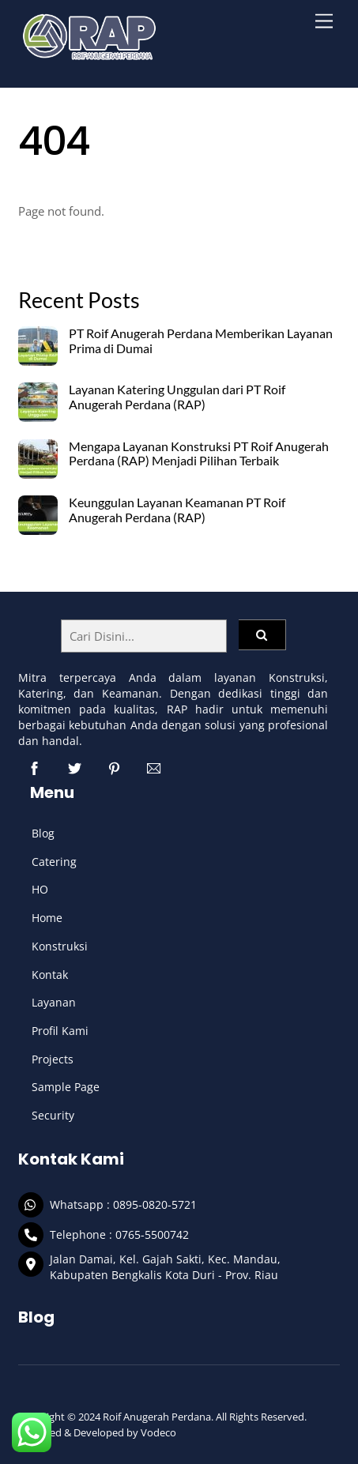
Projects (52, 1059)
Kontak (50, 974)
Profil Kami (60, 1030)
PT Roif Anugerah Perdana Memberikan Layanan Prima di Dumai (201, 341)
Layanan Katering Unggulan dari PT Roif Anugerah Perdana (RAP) (177, 397)
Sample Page (66, 1086)
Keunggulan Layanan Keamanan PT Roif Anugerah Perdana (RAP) (177, 510)
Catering (54, 861)
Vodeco (158, 1432)
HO (40, 889)
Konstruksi (60, 946)
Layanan (54, 1002)
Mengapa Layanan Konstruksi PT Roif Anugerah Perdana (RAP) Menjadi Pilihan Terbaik (199, 454)
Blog (43, 833)
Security (53, 1115)
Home (47, 917)
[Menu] (324, 21)
